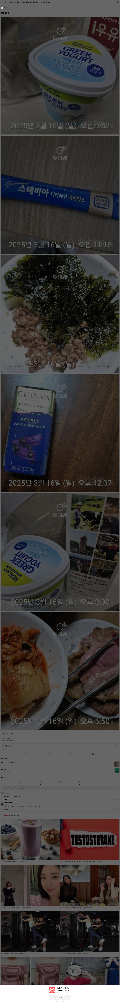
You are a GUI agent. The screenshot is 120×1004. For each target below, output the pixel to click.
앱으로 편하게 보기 (60, 997)
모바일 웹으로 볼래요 (60, 1001)
